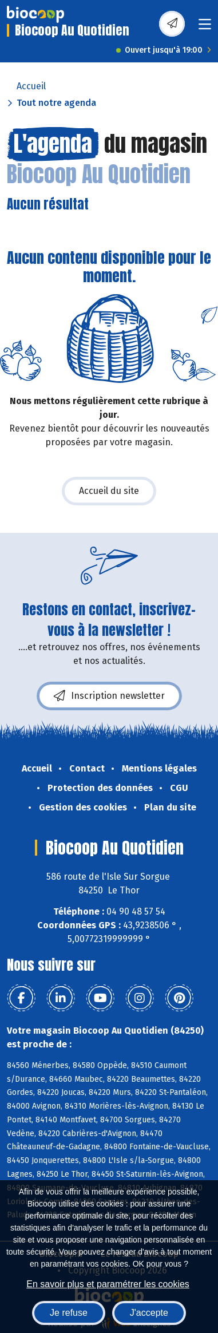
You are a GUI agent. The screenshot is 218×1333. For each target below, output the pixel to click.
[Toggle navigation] (205, 28)
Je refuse (69, 1313)
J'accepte (149, 1313)
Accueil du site (109, 490)
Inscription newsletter (109, 696)
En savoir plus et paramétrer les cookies (107, 1284)
